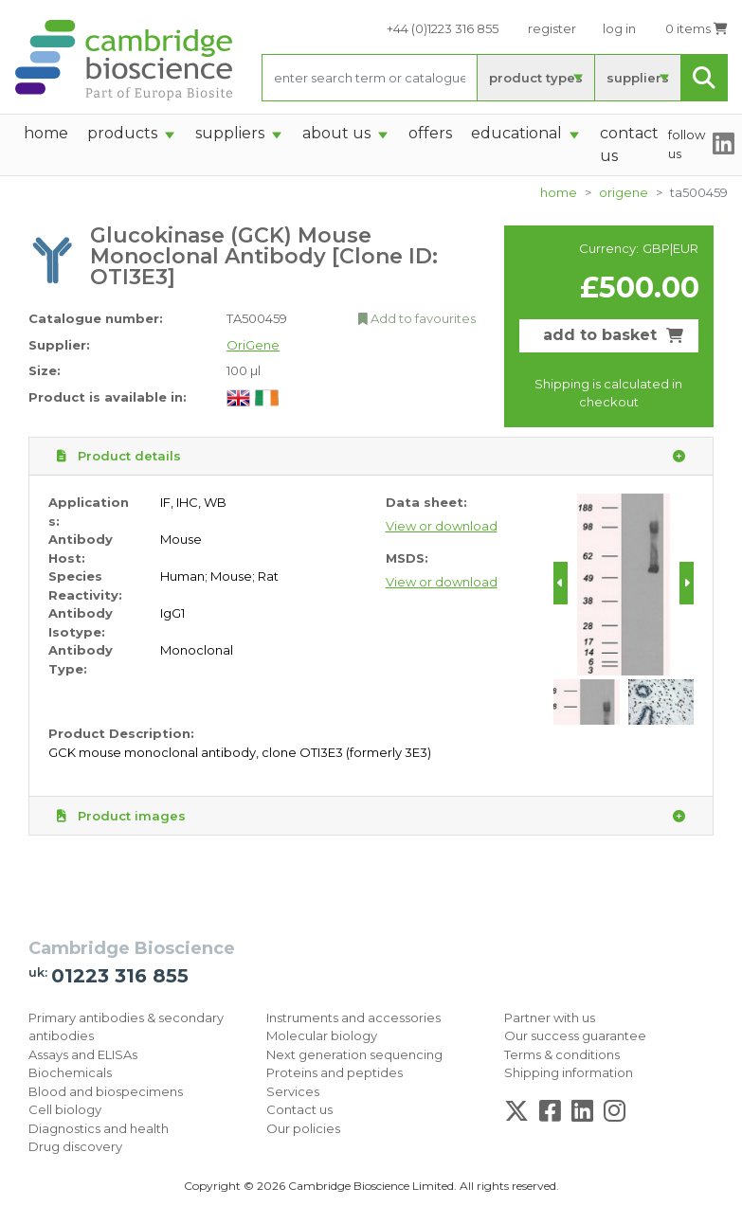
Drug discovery (75, 1146)
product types (536, 77)
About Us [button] (336, 133)
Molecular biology (321, 1035)
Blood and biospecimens (105, 1091)
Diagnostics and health (98, 1128)
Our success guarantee (575, 1035)
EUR (685, 248)
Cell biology (64, 1109)
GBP (656, 248)
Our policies (303, 1128)
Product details (371, 456)
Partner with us (549, 1017)
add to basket (613, 335)
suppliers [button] (229, 133)
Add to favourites (417, 318)
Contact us (299, 1109)
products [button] (122, 133)
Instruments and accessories (353, 1017)
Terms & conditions (562, 1054)
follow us (686, 144)
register (552, 28)
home (46, 133)
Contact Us (629, 144)
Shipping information (568, 1072)
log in (619, 28)
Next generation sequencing (354, 1054)
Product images (371, 816)
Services (292, 1091)
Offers (430, 133)
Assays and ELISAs (82, 1054)
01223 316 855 (120, 975)
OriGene (623, 192)
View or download (442, 525)
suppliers (637, 77)
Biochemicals (70, 1072)
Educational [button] (516, 133)
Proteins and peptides (334, 1072)
